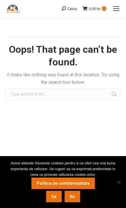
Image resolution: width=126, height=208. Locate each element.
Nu (72, 196)
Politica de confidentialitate (63, 183)
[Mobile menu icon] (116, 9)
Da (54, 196)
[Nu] (119, 182)
